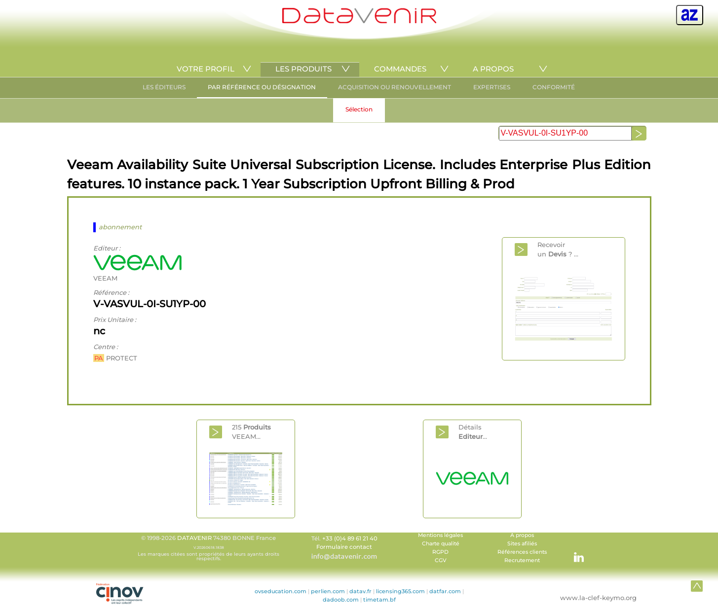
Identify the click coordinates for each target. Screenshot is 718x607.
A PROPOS (493, 68)
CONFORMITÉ (553, 87)
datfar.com (445, 591)
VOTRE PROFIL (205, 68)
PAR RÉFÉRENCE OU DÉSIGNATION (262, 87)
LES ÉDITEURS (164, 87)
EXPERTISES (491, 87)
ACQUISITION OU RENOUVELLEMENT (394, 87)
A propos (522, 535)
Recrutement (522, 560)
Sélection (359, 109)
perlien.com (328, 591)
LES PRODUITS (303, 68)
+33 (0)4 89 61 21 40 (350, 538)
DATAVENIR (194, 538)
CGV (441, 560)
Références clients (522, 552)
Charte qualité (440, 543)
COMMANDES (400, 68)
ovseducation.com (280, 591)
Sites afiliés (522, 543)
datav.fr (360, 591)
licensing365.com (400, 591)
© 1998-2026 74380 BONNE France (209, 548)
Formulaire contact (344, 546)
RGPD (440, 552)
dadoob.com (341, 599)
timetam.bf (379, 599)
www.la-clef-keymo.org (598, 598)
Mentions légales (440, 535)
